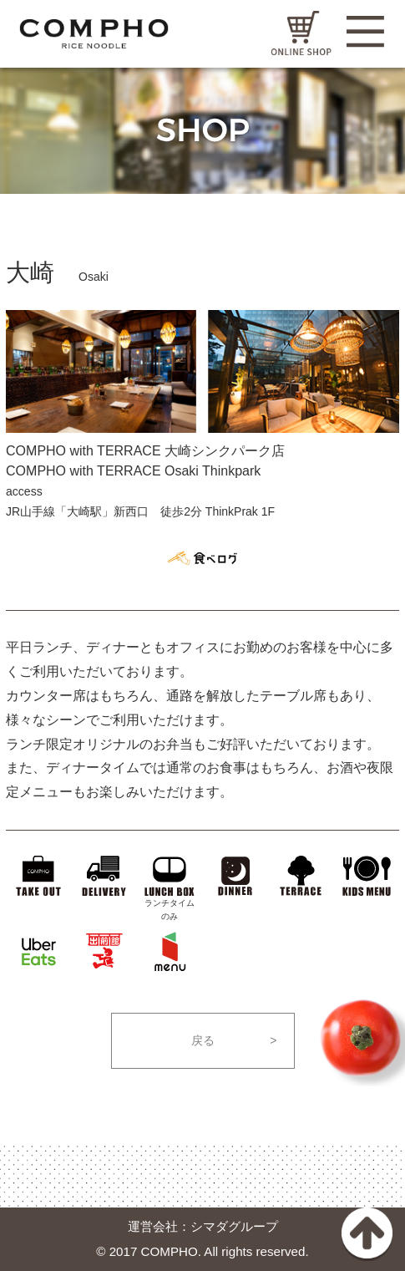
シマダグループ (234, 1225)
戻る (203, 1040)
